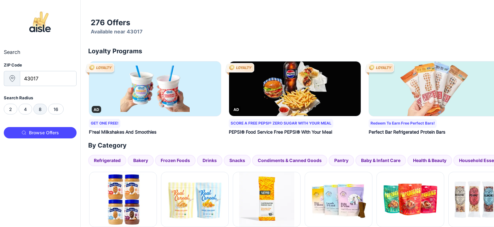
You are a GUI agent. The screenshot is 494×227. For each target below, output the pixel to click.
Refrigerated (107, 160)
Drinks (210, 160)
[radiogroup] (40, 109)
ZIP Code (13, 64)
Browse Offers (40, 132)
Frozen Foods (175, 160)
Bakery (140, 160)
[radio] (10, 109)
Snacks (237, 160)
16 (56, 109)
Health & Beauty (429, 160)
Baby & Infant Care (380, 160)
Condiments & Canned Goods (290, 160)
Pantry (341, 160)
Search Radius (18, 97)
